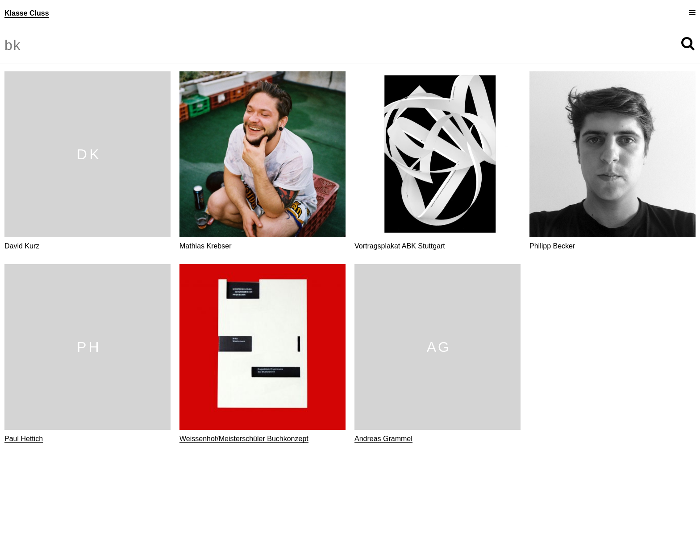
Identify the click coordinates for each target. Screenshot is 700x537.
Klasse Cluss (26, 13)
